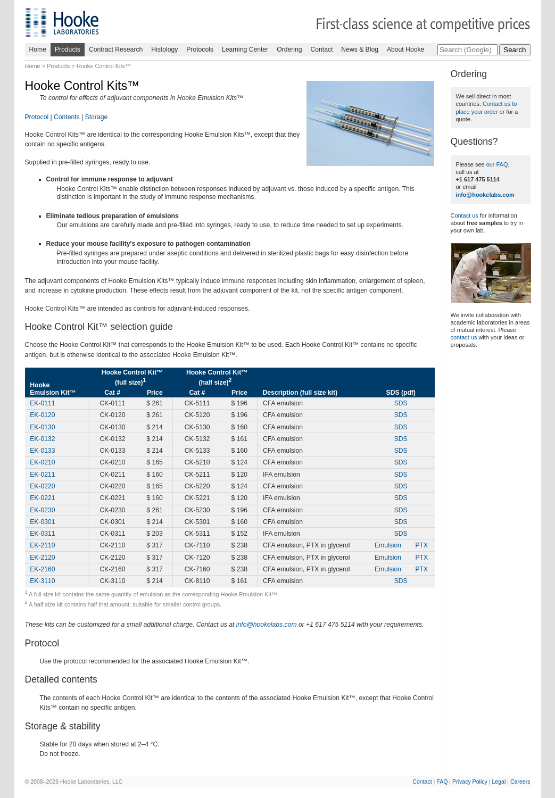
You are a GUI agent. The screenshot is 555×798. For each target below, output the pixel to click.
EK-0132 (42, 439)
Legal (499, 781)
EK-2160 (42, 569)
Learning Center (245, 49)
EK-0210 (42, 462)
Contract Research (116, 49)
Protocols (199, 49)
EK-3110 (42, 581)
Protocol (37, 117)
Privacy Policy (469, 781)
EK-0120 (42, 415)
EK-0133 (42, 450)
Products (67, 49)
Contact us (464, 215)
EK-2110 (42, 545)
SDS (401, 403)
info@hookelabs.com (266, 624)
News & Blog (359, 49)
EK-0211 (42, 474)
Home (37, 49)
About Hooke (405, 49)
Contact (321, 49)
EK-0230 (42, 510)
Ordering (289, 49)
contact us (464, 337)
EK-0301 (42, 522)
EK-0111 (42, 403)
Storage (96, 117)
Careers (520, 781)
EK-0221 (42, 498)
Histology (164, 49)
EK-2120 (42, 557)
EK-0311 (42, 533)
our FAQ (497, 164)
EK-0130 (42, 427)
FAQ (442, 781)
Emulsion (388, 545)
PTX (421, 545)
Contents (67, 117)
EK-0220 (42, 486)
